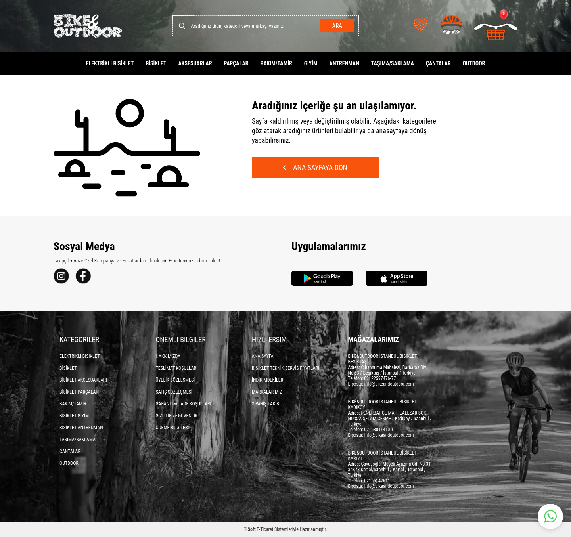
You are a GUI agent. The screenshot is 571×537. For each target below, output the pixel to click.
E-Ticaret (265, 529)
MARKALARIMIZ (267, 392)
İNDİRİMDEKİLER (267, 380)
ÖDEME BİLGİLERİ (172, 427)
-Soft (250, 529)
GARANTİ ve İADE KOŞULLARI (183, 404)
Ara (337, 25)
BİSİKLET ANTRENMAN (81, 427)
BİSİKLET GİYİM (74, 416)
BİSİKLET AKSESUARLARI (83, 380)
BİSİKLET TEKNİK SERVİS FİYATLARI (285, 368)
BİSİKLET (156, 63)
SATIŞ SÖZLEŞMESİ (174, 392)
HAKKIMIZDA (168, 356)
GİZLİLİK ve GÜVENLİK (177, 416)
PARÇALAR (236, 63)
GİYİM (311, 63)
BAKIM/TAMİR (276, 63)
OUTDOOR (474, 63)
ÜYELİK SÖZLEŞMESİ (175, 380)
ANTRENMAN (344, 63)
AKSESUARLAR (195, 63)
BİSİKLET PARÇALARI (79, 392)
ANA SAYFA (263, 356)
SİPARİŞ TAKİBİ (266, 404)
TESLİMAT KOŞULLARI (177, 368)
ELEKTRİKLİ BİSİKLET (110, 63)
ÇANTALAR (438, 63)
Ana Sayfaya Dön (315, 167)
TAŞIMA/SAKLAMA (392, 63)
